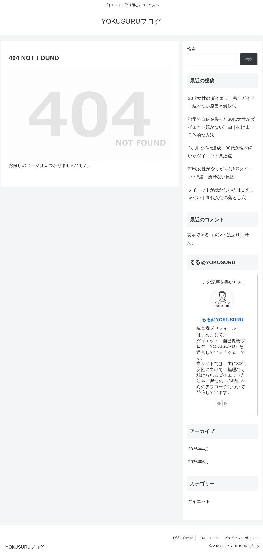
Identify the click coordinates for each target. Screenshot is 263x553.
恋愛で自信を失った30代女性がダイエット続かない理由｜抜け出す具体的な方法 (221, 127)
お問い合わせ (182, 538)
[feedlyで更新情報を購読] (219, 403)
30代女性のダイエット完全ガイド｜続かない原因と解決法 (221, 102)
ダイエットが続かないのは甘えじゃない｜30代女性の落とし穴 (221, 193)
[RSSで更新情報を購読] (225, 403)
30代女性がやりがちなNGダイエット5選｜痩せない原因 (220, 172)
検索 (191, 48)
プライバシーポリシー (241, 538)
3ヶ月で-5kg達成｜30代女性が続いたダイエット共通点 (220, 152)
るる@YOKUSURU (222, 319)
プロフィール (208, 538)
